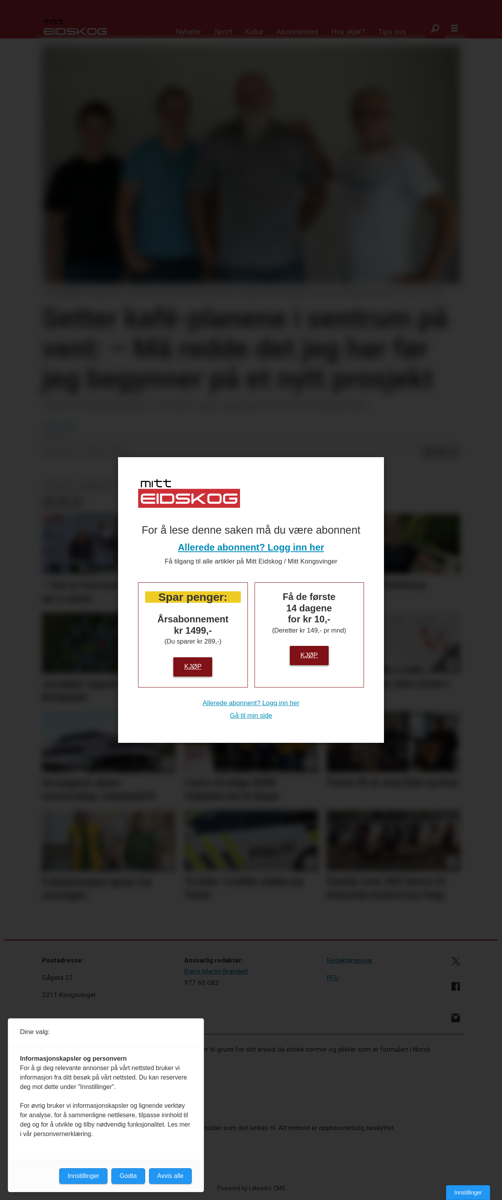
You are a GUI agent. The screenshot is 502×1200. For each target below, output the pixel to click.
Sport (223, 31)
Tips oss (392, 31)
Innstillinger (468, 1192)
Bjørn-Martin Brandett (216, 971)
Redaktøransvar (350, 960)
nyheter (58, 485)
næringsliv (96, 485)
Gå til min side (251, 715)
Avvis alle (170, 1176)
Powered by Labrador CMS (251, 1188)
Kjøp (193, 666)
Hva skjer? (348, 31)
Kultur (254, 31)
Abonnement (297, 31)
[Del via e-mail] (453, 453)
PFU (332, 977)
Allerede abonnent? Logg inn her (251, 547)
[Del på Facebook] (428, 453)
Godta (128, 1176)
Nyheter (189, 31)
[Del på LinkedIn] (441, 453)
